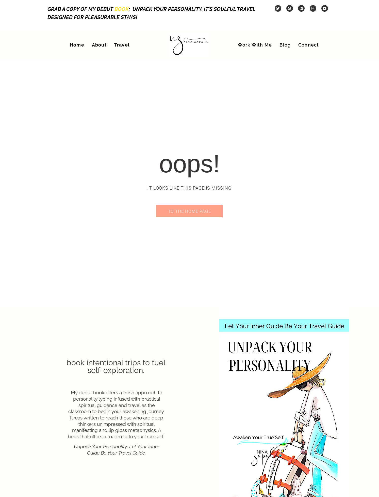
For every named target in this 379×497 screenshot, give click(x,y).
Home (77, 45)
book (121, 9)
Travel (122, 45)
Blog (285, 45)
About (99, 45)
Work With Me (255, 45)
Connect (308, 45)
